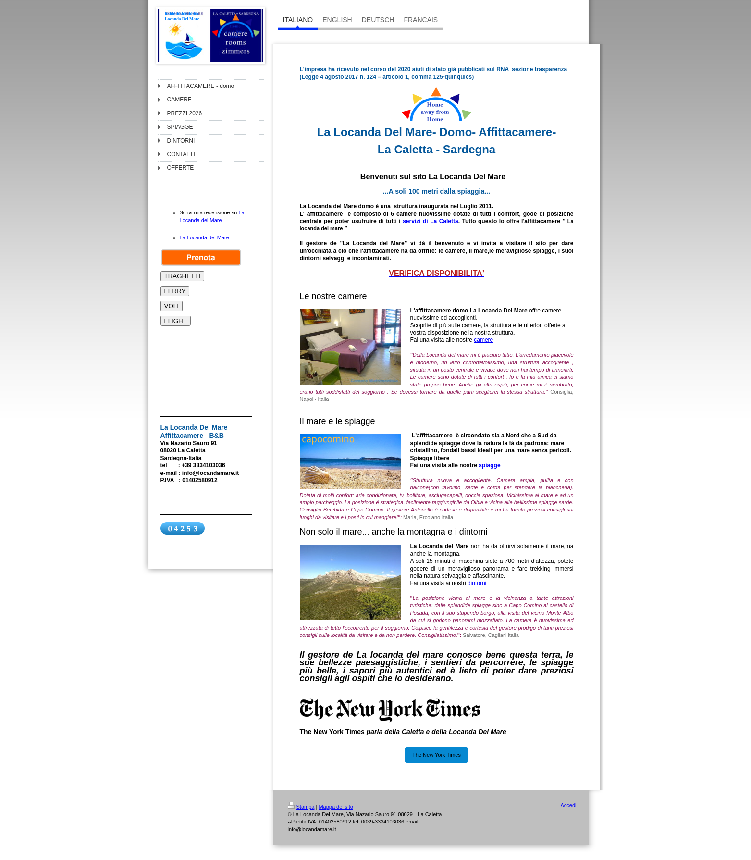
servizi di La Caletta (430, 221)
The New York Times (436, 755)
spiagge (489, 465)
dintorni (477, 583)
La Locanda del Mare (204, 237)
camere (483, 340)
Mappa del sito (336, 807)
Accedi (568, 805)
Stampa (301, 807)
